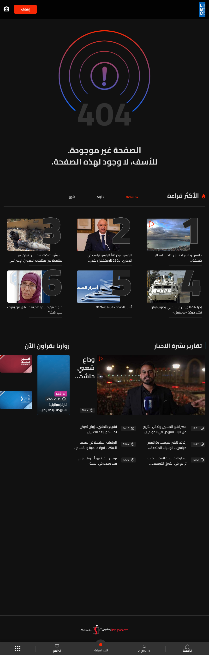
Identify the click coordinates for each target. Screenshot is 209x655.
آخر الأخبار (61, 394)
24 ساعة (132, 196)
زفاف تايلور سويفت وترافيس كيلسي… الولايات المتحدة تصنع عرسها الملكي (166, 445)
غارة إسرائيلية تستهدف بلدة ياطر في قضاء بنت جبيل (54, 407)
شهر (72, 196)
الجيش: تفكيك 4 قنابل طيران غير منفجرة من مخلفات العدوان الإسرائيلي (35, 258)
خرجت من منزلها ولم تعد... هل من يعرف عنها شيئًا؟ (34, 309)
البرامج (57, 648)
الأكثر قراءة (183, 195)
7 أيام (100, 196)
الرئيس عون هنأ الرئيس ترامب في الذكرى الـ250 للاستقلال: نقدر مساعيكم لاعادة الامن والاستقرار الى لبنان (106, 258)
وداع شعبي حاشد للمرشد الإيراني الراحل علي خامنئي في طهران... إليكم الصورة (84, 367)
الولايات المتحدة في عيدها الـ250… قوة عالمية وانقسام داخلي (96, 445)
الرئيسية (187, 648)
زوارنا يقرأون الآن (47, 345)
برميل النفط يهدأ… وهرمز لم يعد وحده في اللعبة (97, 461)
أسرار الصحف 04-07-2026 (113, 307)
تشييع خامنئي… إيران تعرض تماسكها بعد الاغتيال (98, 429)
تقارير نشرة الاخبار (178, 345)
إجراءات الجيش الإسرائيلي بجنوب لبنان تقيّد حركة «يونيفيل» (176, 309)
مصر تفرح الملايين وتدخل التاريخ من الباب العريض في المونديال (164, 429)
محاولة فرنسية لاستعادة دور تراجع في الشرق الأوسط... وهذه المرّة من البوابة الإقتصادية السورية (166, 461)
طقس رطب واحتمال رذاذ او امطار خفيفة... (178, 258)
